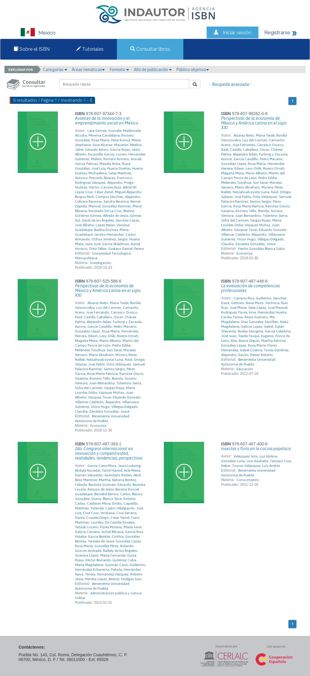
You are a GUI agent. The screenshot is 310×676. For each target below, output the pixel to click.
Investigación (100, 263)
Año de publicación (153, 69)
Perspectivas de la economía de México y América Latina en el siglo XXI (254, 123)
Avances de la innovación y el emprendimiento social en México (106, 120)
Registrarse (277, 32)
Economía (244, 253)
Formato (119, 69)
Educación (244, 369)
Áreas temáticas (88, 69)
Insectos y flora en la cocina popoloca (256, 448)
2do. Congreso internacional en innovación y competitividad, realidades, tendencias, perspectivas (109, 453)
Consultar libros (150, 49)
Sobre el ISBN (32, 49)
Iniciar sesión (237, 32)
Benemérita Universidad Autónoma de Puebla (102, 418)
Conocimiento (247, 480)
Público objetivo (192, 69)
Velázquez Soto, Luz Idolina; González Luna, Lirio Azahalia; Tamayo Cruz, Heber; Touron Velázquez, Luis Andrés (256, 461)
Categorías (55, 69)
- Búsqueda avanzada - (230, 84)
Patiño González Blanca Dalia (261, 249)
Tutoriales (90, 49)
